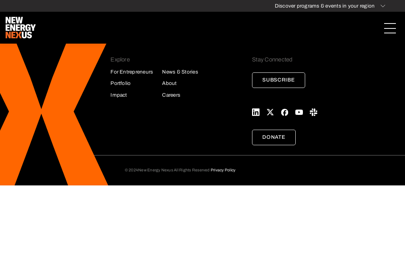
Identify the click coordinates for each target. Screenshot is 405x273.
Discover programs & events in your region (325, 6)
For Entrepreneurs (131, 72)
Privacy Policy (223, 170)
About (169, 83)
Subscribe (278, 80)
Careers (171, 95)
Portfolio (120, 83)
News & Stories (180, 72)
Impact (118, 95)
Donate (273, 137)
